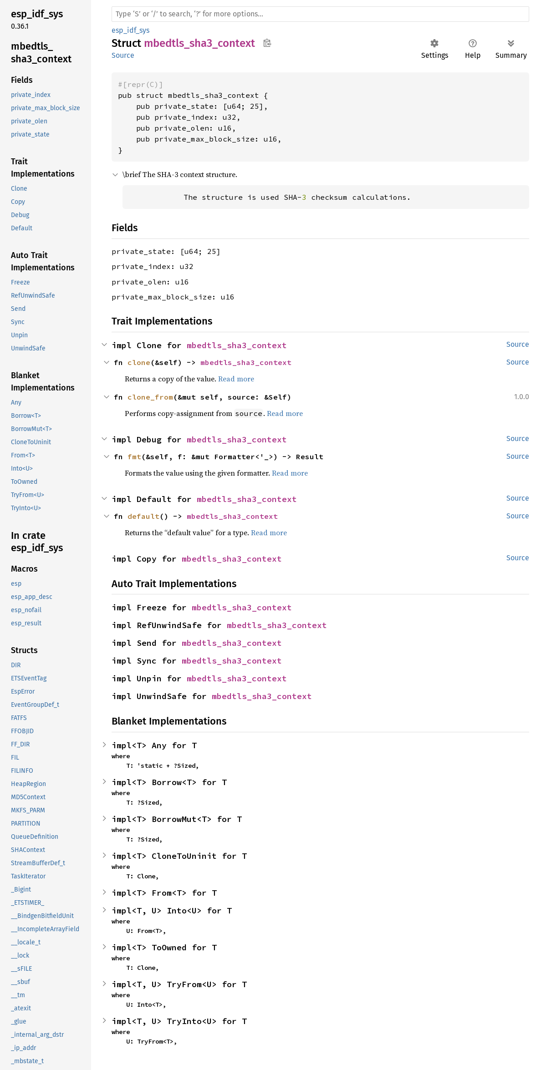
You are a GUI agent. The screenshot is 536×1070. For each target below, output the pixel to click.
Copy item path (267, 43)
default (143, 516)
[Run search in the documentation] (320, 14)
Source (123, 55)
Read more (236, 379)
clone (139, 362)
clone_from (150, 396)
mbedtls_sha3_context (237, 345)
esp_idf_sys (130, 30)
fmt (134, 456)
